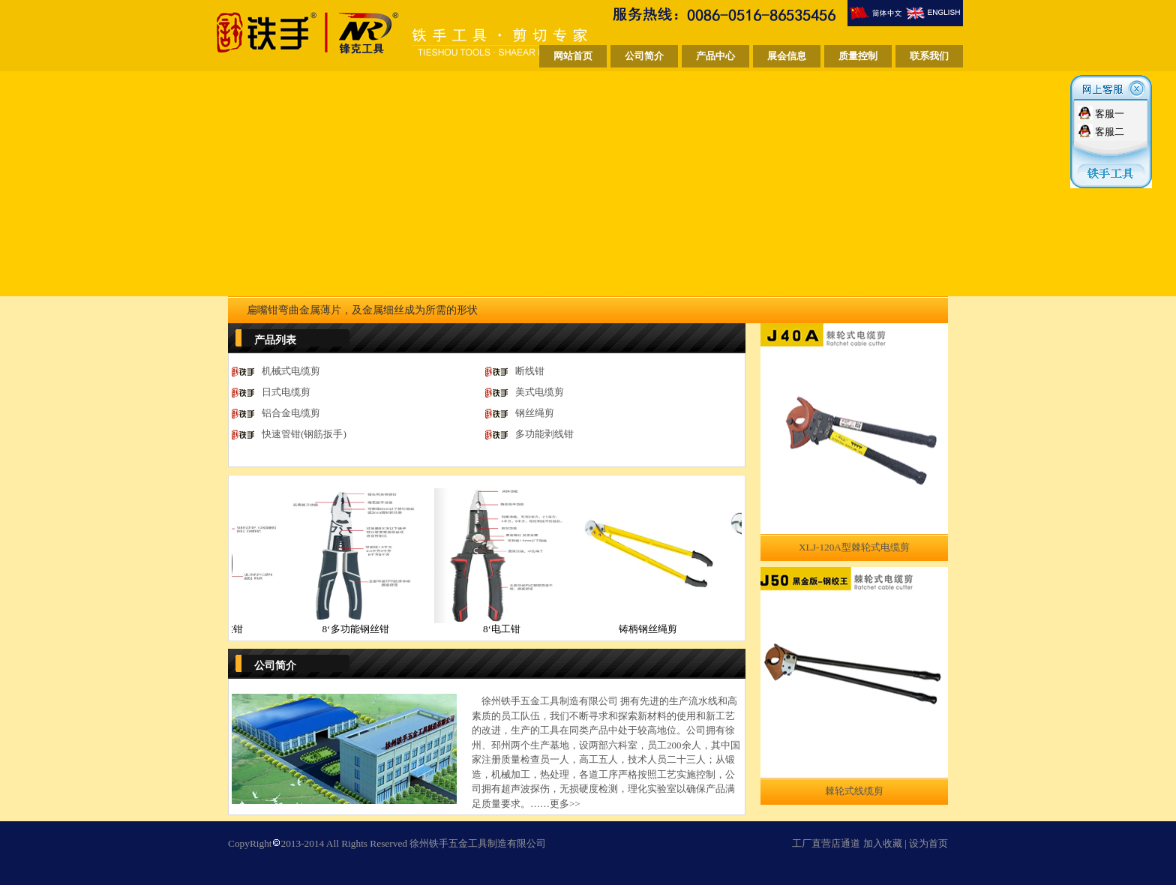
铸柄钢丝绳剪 (658, 628)
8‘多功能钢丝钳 (365, 628)
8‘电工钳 (512, 628)
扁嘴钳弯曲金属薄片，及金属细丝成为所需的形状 (362, 310)
